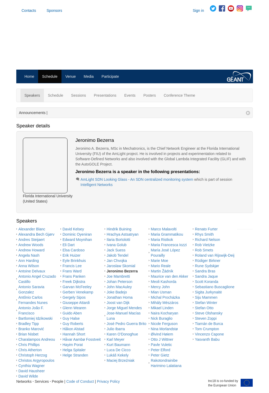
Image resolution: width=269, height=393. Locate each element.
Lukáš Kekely (117, 355)
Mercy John (160, 287)
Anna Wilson (28, 266)
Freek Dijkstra (74, 282)
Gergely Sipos (74, 297)
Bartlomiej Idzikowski (35, 318)
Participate (110, 76)
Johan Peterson (119, 282)
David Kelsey (73, 229)
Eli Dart (69, 245)
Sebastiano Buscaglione (214, 287)
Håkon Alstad (73, 329)
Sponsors (54, 10)
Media (89, 76)
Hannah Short (74, 334)
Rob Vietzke (205, 245)
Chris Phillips (29, 345)
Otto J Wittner (162, 339)
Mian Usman (161, 292)
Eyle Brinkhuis (74, 260)
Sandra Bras (205, 271)
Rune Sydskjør (207, 266)
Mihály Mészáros (164, 303)
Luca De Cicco (119, 350)
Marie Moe (159, 260)
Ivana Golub (117, 245)
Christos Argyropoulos (36, 360)
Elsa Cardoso (74, 250)
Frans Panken (74, 276)
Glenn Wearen (74, 308)
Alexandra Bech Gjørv (36, 234)
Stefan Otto (204, 308)
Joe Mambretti (118, 276)
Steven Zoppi (206, 318)
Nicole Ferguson (164, 324)
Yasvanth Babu (207, 339)
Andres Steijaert (31, 239)
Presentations (105, 95)
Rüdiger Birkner (207, 260)
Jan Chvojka (117, 260)
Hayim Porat (73, 345)
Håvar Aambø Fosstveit (82, 339)
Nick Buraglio (161, 318)
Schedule (49, 76)
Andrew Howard (31, 250)
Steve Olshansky (209, 313)
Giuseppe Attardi (76, 303)
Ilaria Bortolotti (118, 239)
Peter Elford (160, 350)
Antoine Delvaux (31, 271)
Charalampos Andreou (36, 339)
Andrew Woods (30, 245)
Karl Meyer (116, 339)
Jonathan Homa (120, 297)
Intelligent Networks (97, 185)
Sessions (78, 95)
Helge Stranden (75, 355)
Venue (70, 76)
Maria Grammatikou (167, 234)
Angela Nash (28, 255)
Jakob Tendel (117, 255)
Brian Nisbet (28, 334)
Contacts (29, 10)
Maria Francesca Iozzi (169, 245)
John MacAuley (119, 287)
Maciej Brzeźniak (120, 360)
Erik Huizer (71, 255)
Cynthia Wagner (31, 366)
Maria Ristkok (162, 239)
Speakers (32, 95)
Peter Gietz (160, 355)
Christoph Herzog (32, 355)
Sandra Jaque (206, 276)
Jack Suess (116, 250)
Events (130, 95)
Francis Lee (72, 266)
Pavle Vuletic (161, 345)
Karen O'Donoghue (122, 334)
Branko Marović (31, 329)
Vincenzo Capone (209, 334)
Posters (149, 95)
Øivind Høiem (162, 334)
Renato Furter (206, 229)
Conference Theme (179, 95)
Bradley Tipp (28, 324)
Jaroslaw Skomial (121, 266)
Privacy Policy (108, 381)
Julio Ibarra (116, 329)
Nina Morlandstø (164, 329)
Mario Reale (160, 266)
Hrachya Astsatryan (122, 234)
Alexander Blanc (31, 229)
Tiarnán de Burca (209, 324)
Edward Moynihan (77, 239)
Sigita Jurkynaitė (208, 292)
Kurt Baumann (118, 345)
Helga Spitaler (74, 350)
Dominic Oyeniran (77, 234)
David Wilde (28, 376)
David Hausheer (31, 371)
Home (29, 76)
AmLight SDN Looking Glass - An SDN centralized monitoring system (137, 179)
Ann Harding (28, 260)
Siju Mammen (206, 297)
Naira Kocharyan (164, 313)
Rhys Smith (204, 234)
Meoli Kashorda (163, 282)
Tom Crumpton (207, 329)
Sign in (198, 10)
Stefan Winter (206, 303)
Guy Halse (71, 318)
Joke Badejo (117, 292)
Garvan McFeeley (77, 287)
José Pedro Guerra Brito (126, 324)
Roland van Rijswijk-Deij (214, 255)
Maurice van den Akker (169, 276)
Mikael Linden (162, 308)
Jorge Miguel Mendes (124, 308)
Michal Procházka (165, 297)
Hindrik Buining (119, 229)
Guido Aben (72, 313)
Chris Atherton (30, 350)
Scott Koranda (206, 282)
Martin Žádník (162, 271)
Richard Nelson (207, 239)
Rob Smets (204, 250)
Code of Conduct (80, 381)
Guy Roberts (73, 324)
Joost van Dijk (118, 303)
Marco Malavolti (164, 229)
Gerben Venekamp (78, 292)
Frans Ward (72, 271)
